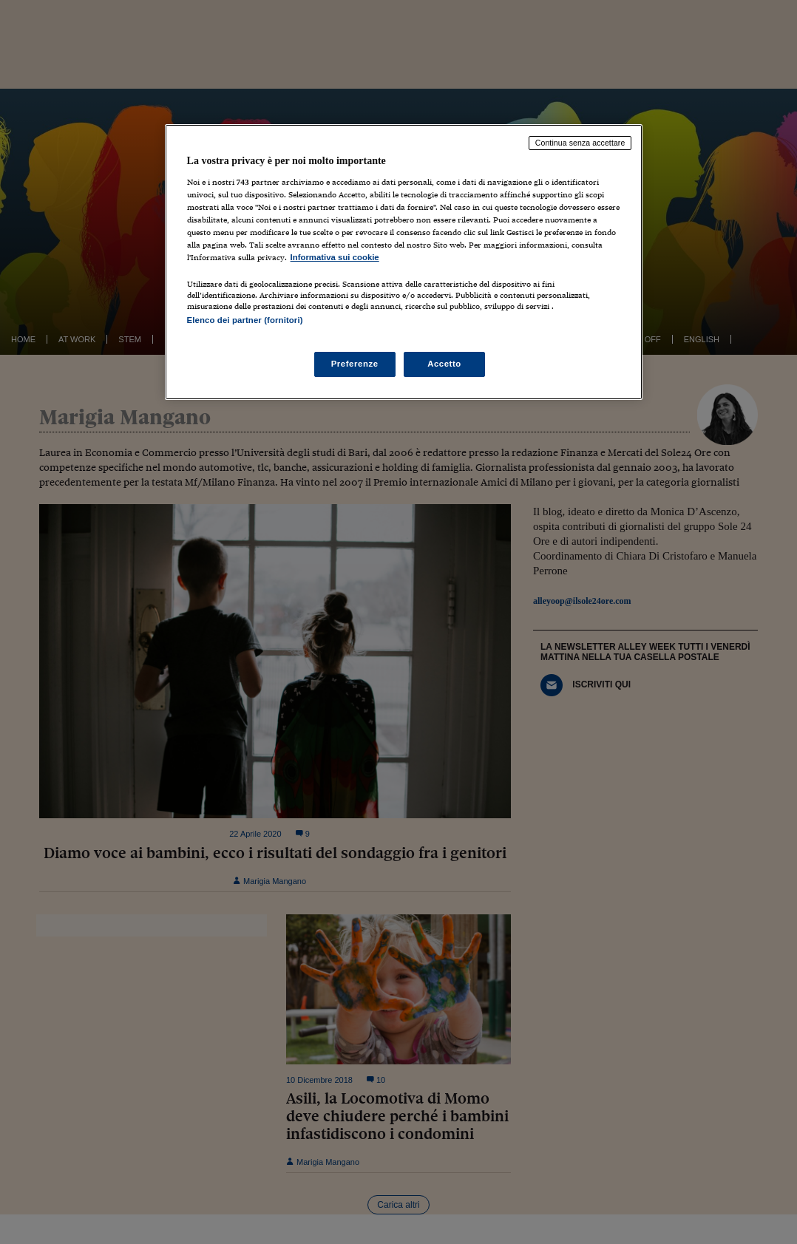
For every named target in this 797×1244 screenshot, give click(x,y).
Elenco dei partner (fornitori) (245, 320)
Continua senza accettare (580, 142)
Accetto (444, 363)
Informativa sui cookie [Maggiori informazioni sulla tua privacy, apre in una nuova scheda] (335, 257)
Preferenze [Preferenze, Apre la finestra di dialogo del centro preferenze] (355, 363)
